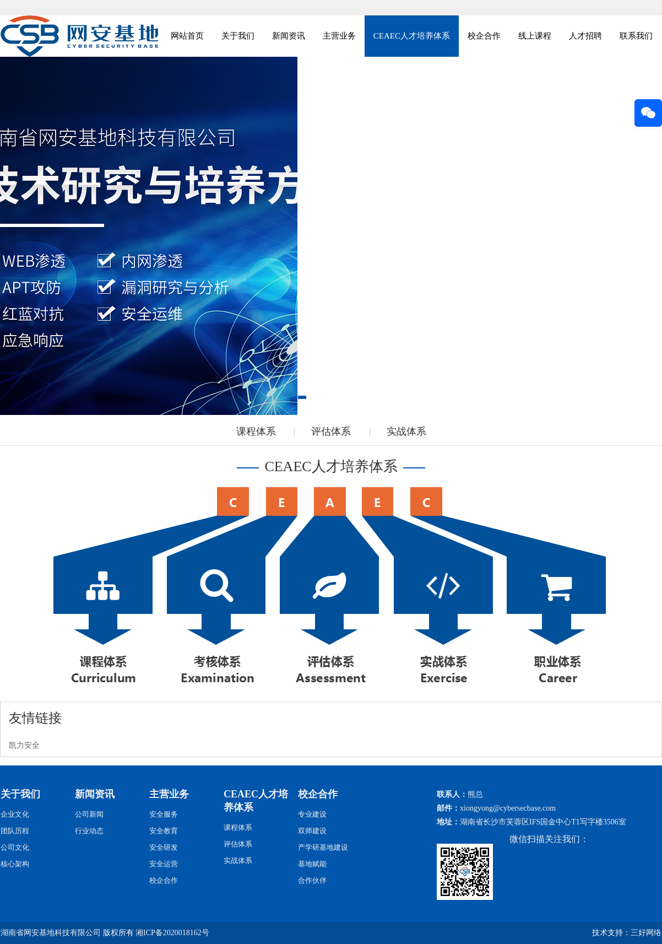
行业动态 (89, 831)
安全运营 (163, 864)
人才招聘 (585, 35)
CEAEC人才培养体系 (411, 35)
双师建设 (312, 831)
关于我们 (237, 35)
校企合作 (484, 35)
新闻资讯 (288, 35)
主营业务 (339, 35)
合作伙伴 (312, 880)
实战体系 (406, 431)
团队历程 (15, 831)
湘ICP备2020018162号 (172, 933)
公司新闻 (89, 814)
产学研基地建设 (323, 847)
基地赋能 (312, 864)
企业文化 (15, 814)
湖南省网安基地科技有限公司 (51, 933)
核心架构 (15, 864)
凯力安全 (24, 745)
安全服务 (163, 814)
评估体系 (331, 431)
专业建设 (312, 814)
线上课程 (534, 35)
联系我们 (636, 35)
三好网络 (646, 933)
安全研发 (163, 847)
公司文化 (15, 847)
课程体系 (256, 431)
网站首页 (187, 35)
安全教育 (163, 831)
